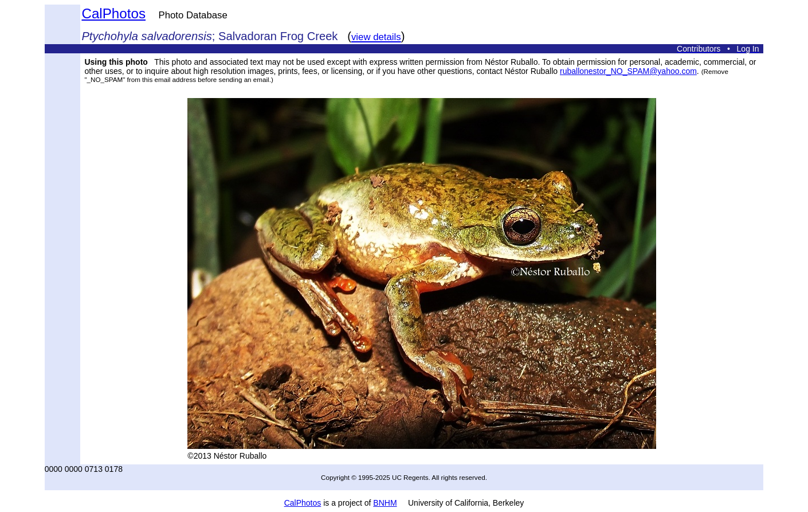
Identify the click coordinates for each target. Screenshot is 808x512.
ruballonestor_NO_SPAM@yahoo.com (628, 71)
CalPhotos (113, 13)
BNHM (385, 502)
